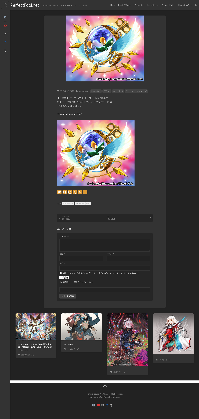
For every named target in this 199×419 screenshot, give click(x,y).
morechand (83, 91)
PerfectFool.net (30, 5)
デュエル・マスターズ (137, 91)
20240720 (68, 344)
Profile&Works (119, 5)
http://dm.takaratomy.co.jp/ (71, 114)
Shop (191, 5)
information (133, 5)
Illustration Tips (180, 5)
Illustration (146, 5)
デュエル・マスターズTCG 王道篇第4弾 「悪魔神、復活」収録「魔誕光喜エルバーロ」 (35, 347)
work (88, 203)
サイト (62, 263)
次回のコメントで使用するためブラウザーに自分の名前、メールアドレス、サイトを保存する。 (101, 273)
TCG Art (107, 91)
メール (110, 254)
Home (107, 5)
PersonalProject (164, 5)
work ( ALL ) (119, 91)
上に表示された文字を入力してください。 (76, 282)
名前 (62, 254)
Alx (118, 397)
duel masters (68, 203)
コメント (64, 236)
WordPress (103, 397)
